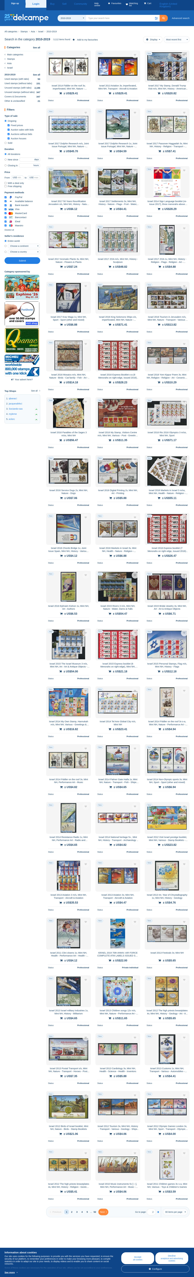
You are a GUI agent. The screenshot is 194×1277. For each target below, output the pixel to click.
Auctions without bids (20, 130)
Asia (8, 59)
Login (35, 3)
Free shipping (13, 182)
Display (151, 36)
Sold (8, 139)
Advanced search (180, 14)
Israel (9, 64)
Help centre (113, 1241)
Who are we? (11, 1241)
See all (36, 44)
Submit (22, 257)
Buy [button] (51, 3)
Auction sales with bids (21, 126)
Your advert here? (22, 376)
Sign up (15, 3)
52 (95, 1208)
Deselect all (9, 226)
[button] (156, 14)
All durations (12, 150)
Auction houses (17, 135)
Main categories (14, 51)
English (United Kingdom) (175, 3)
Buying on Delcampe (118, 1244)
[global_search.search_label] (123, 14)
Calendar (60, 1244)
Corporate (11, 1244)
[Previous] (55, 1208)
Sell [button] (60, 3)
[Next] (103, 1208)
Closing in (11, 162)
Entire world (12, 237)
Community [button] (72, 3)
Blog (60, 1241)
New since (11, 156)
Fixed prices (15, 121)
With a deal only (14, 179)
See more (10, 1272)
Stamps (10, 55)
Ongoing (10, 117)
